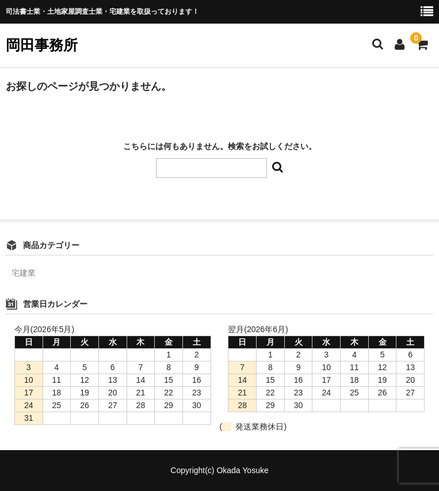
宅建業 (24, 272)
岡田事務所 (42, 45)
